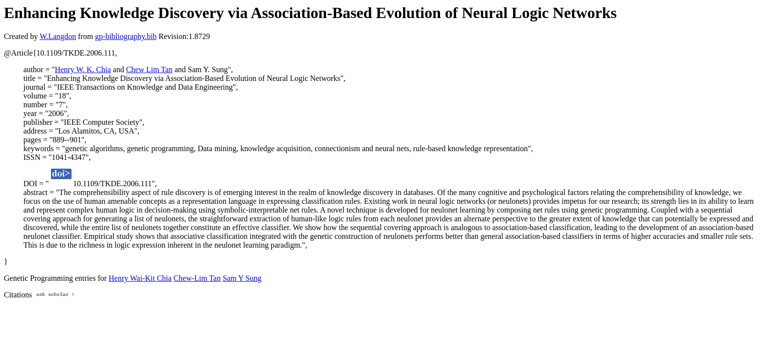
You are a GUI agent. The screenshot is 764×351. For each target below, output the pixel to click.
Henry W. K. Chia (83, 69)
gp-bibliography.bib (126, 36)
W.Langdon (57, 36)
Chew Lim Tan (149, 69)
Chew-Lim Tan (197, 278)
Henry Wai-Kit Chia (140, 278)
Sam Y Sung (242, 278)
